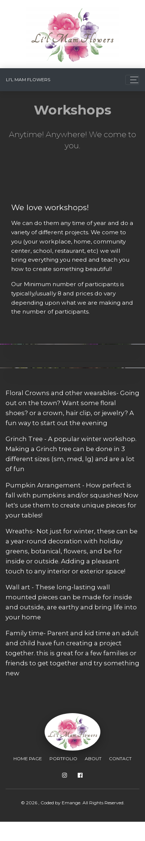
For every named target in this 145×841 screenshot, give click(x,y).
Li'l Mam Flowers (28, 79)
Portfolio (63, 758)
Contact (120, 758)
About (93, 758)
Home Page (27, 758)
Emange (71, 802)
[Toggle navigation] (132, 80)
